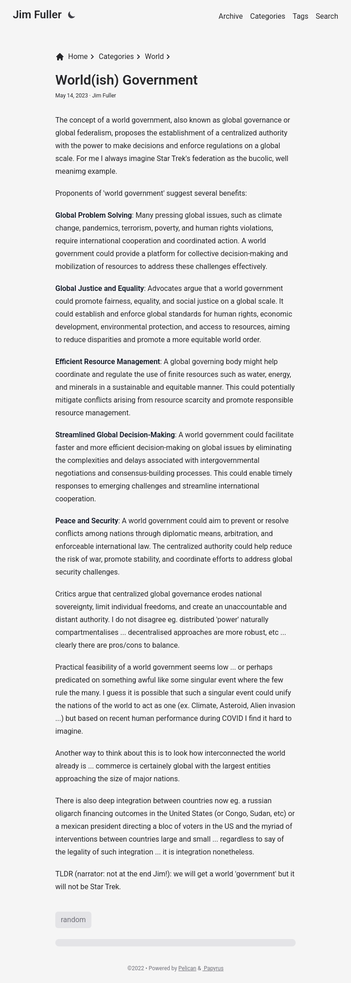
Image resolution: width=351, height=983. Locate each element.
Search (327, 16)
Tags (300, 16)
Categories (267, 16)
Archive (230, 16)
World (154, 56)
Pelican (187, 968)
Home (71, 56)
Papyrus (212, 968)
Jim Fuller (37, 14)
